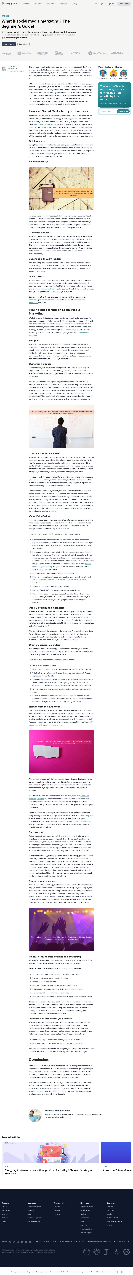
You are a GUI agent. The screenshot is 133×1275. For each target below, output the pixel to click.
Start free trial (123, 113)
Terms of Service (29, 1257)
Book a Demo (31, 45)
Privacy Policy (22, 1257)
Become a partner (87, 1237)
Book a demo (124, 4)
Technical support (87, 1241)
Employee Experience (35, 1226)
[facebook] (23, 1250)
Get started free (11, 45)
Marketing (31, 1218)
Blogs (82, 1230)
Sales (30, 1222)
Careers (4, 1230)
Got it (115, 1272)
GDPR (38, 1257)
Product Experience (35, 1230)
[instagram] (19, 1250)
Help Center (85, 1233)
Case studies (85, 1226)
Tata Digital (111, 1218)
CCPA (44, 1257)
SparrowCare (6, 1218)
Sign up (111, 4)
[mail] (11, 1250)
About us (5, 1215)
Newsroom (5, 1222)
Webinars (84, 1222)
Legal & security (86, 1218)
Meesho (110, 1222)
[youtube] (30, 1250)
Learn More (108, 1272)
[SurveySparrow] (9, 3)
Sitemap (35, 1257)
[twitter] (15, 1250)
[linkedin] (26, 1250)
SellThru (110, 1233)
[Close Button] (122, 1272)
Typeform (57, 1218)
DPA (42, 1257)
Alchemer (57, 1222)
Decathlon (110, 1215)
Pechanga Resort (113, 1226)
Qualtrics (57, 1215)
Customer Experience (35, 1215)
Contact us (5, 1226)
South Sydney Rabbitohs (115, 1230)
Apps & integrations (87, 1215)
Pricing (74, 4)
